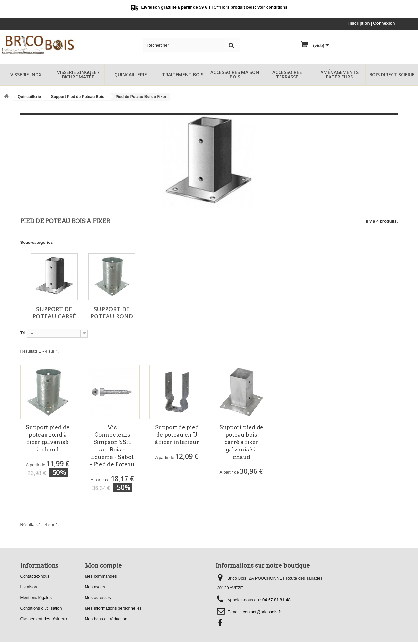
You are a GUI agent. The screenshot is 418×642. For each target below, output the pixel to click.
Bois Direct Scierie (391, 74)
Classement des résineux (43, 618)
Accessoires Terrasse (287, 74)
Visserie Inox (26, 74)
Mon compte (103, 565)
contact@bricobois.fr (262, 611)
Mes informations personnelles (113, 608)
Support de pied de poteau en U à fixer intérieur (177, 434)
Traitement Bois (182, 74)
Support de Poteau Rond (111, 312)
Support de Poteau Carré (54, 312)
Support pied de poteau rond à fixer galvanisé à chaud (48, 438)
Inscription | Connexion (371, 23)
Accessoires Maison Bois (234, 74)
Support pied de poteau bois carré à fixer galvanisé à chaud (241, 442)
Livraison (28, 587)
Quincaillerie (130, 74)
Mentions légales (36, 597)
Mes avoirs (95, 587)
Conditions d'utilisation (41, 608)
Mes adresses (98, 597)
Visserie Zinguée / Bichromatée (78, 74)
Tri (22, 332)
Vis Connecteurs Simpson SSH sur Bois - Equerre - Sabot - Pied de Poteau (112, 446)
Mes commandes (101, 576)
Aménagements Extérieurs (340, 74)
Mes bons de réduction (106, 618)
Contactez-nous (35, 576)
